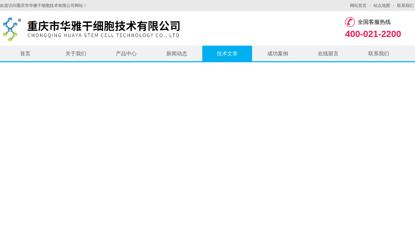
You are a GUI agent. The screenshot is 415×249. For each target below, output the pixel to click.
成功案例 (277, 53)
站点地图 (382, 5)
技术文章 (227, 53)
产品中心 (126, 53)
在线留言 (328, 53)
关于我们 (75, 53)
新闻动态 (176, 53)
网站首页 (358, 5)
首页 (25, 53)
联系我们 (405, 5)
